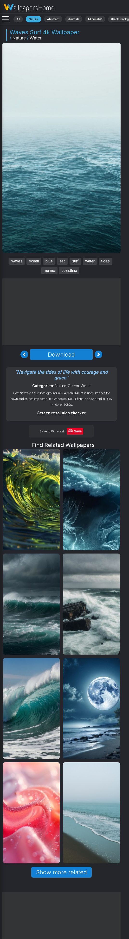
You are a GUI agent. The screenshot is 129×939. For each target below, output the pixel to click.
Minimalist (95, 19)
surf (75, 261)
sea (62, 261)
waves (16, 261)
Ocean (73, 386)
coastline (69, 270)
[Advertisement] (63, 311)
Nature (33, 19)
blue (49, 261)
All (18, 19)
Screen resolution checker (61, 413)
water (90, 261)
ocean (34, 261)
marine (49, 270)
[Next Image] (98, 354)
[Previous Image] (24, 354)
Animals (73, 19)
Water (35, 37)
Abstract (53, 19)
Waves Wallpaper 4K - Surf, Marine (29, 8)
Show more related (61, 872)
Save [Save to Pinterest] (78, 431)
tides (105, 261)
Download (61, 354)
